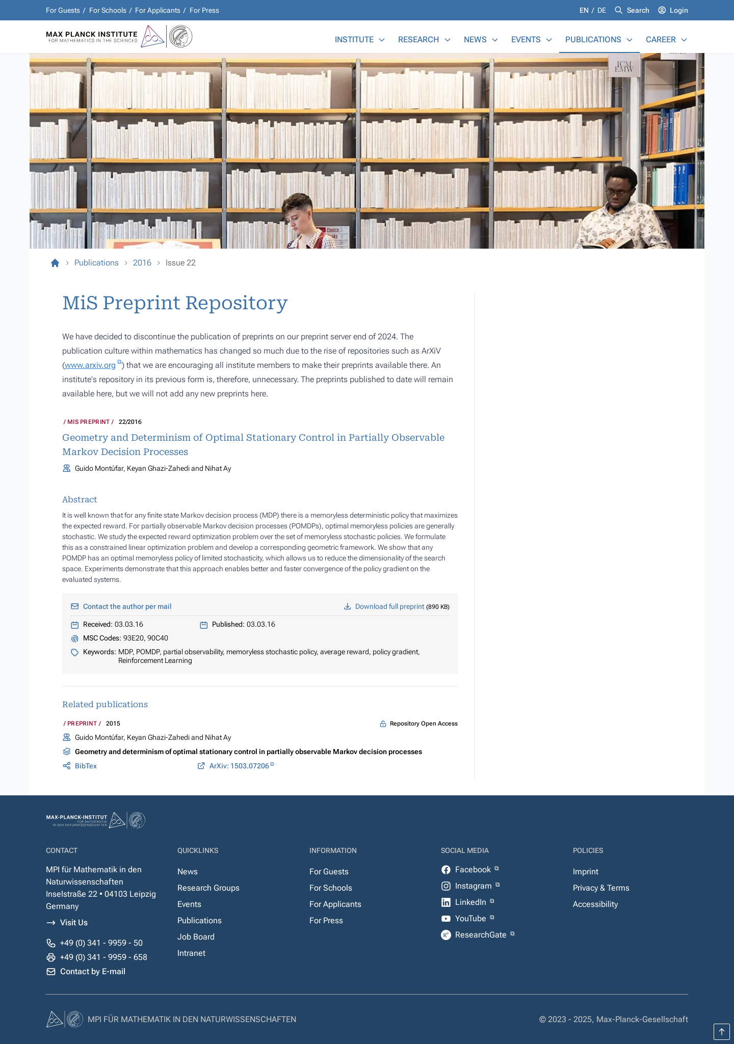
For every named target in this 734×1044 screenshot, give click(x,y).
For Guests (63, 10)
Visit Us (74, 922)
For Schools (107, 10)
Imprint (585, 871)
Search (638, 10)
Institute (354, 39)
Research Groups (208, 888)
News (475, 39)
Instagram (474, 886)
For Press (204, 10)
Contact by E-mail (92, 971)
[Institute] (382, 40)
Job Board (196, 937)
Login (679, 10)
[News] (495, 40)
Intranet (191, 953)
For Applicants (157, 10)
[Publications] (629, 40)
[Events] (549, 40)
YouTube (471, 918)
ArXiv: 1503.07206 (239, 766)
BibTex (86, 766)
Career (661, 39)
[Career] (684, 40)
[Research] (447, 40)
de (601, 10)
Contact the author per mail (127, 606)
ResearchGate (482, 935)
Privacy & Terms (601, 888)
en (585, 10)
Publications (593, 39)
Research (418, 39)
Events (526, 39)
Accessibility (595, 904)
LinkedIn (471, 902)
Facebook (474, 869)
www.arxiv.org (90, 365)
